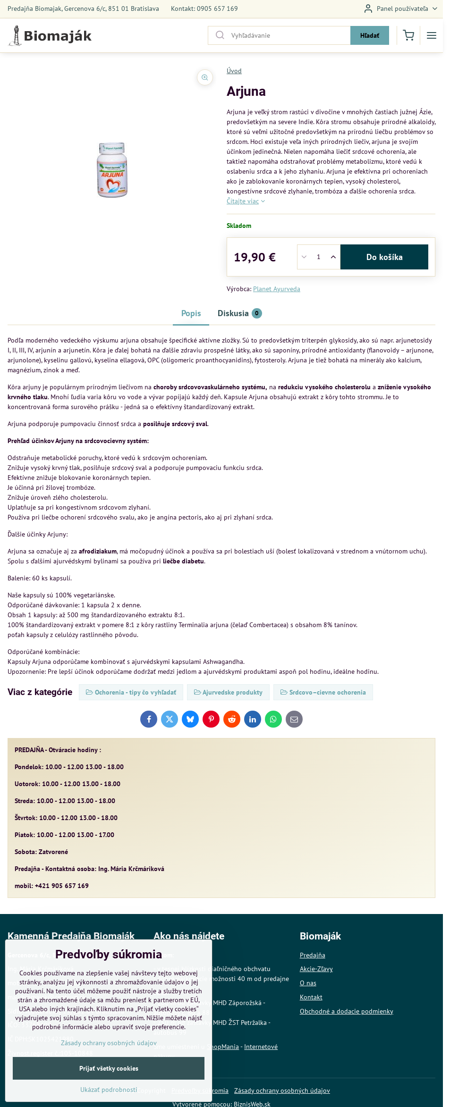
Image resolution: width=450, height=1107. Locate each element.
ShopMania (223, 1046)
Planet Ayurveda (276, 289)
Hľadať (369, 35)
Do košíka (384, 257)
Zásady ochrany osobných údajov (282, 1090)
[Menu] (431, 35)
